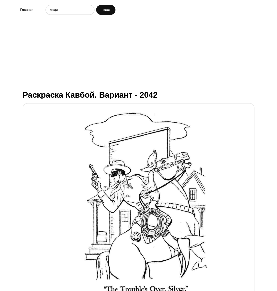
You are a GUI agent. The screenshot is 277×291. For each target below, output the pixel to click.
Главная (26, 9)
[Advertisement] (138, 55)
